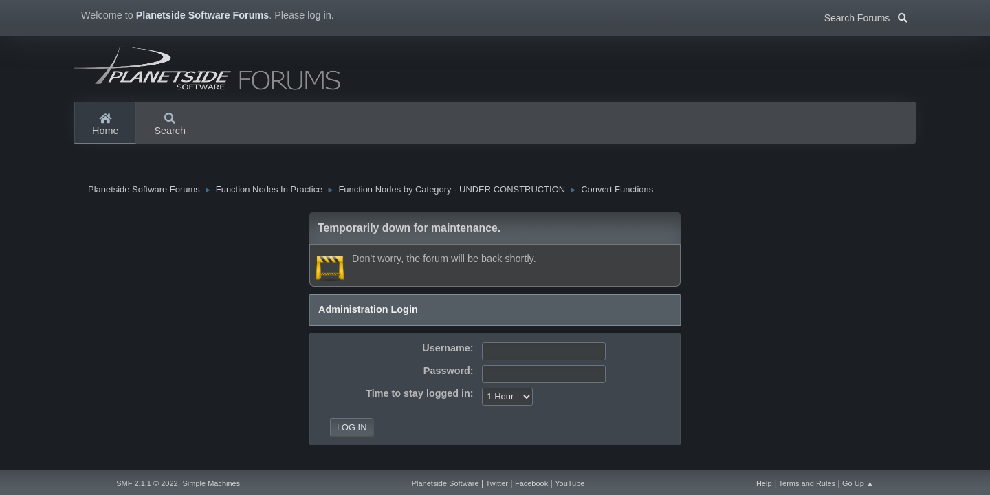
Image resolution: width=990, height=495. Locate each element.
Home (105, 125)
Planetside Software (445, 483)
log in (319, 15)
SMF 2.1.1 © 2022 (146, 483)
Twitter (497, 483)
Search (170, 125)
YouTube (569, 483)
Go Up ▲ (858, 483)
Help (764, 483)
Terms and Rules (807, 483)
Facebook (531, 483)
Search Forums (866, 16)
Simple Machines (211, 483)
